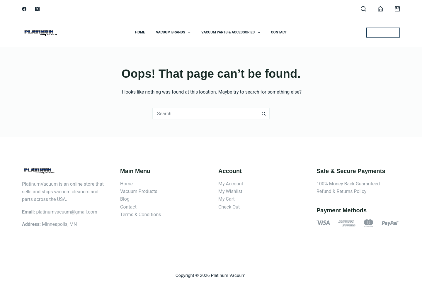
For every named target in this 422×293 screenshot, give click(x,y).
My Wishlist (230, 191)
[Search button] (264, 113)
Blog (125, 199)
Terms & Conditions (140, 214)
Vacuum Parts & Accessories (231, 32)
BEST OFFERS (383, 32)
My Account (230, 184)
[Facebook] (24, 9)
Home (140, 32)
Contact (279, 32)
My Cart (226, 199)
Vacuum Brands (174, 32)
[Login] (380, 8)
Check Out (229, 207)
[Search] (363, 8)
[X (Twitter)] (37, 9)
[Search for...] (205, 113)
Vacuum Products (138, 191)
